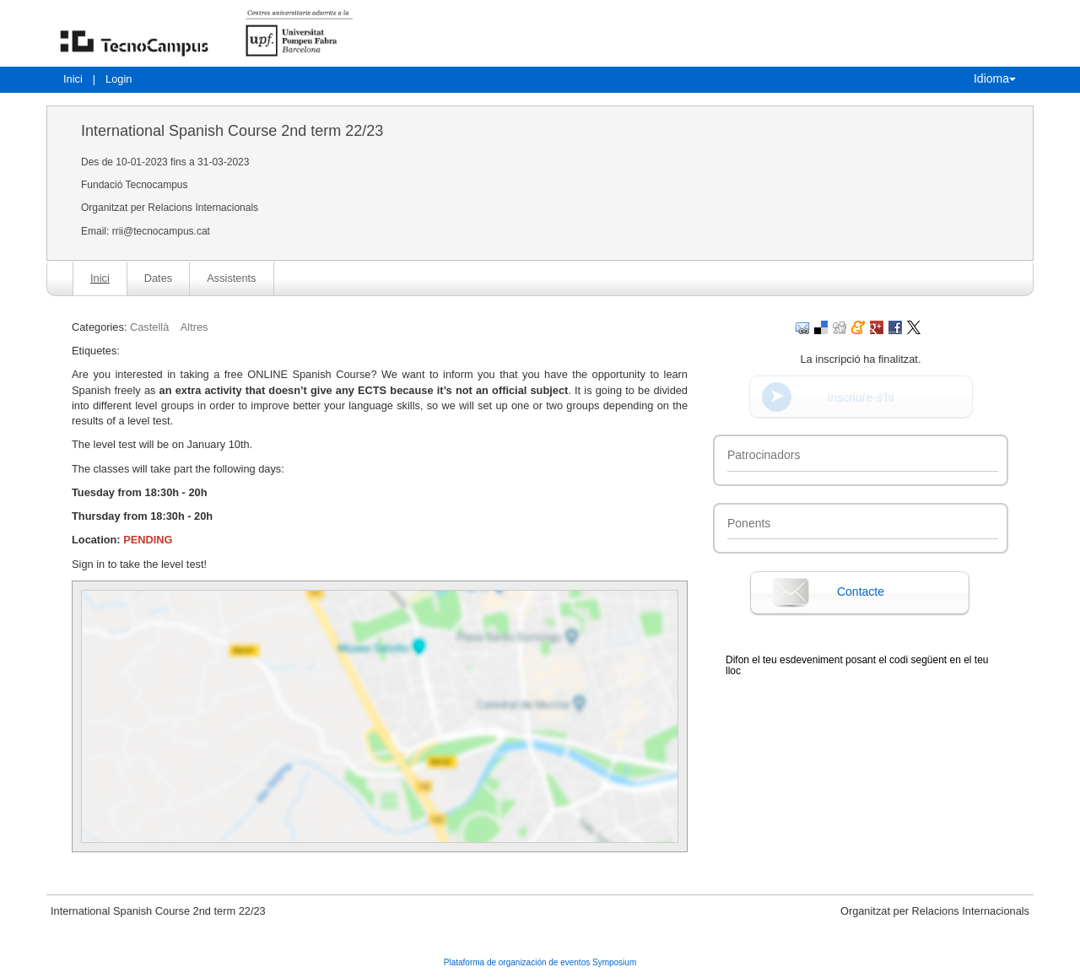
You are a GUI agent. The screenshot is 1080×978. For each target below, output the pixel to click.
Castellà (149, 327)
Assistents (231, 278)
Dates (158, 278)
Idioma (995, 78)
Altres (194, 327)
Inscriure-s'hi (861, 397)
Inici (73, 79)
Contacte (860, 591)
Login (118, 79)
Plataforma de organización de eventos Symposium (540, 962)
